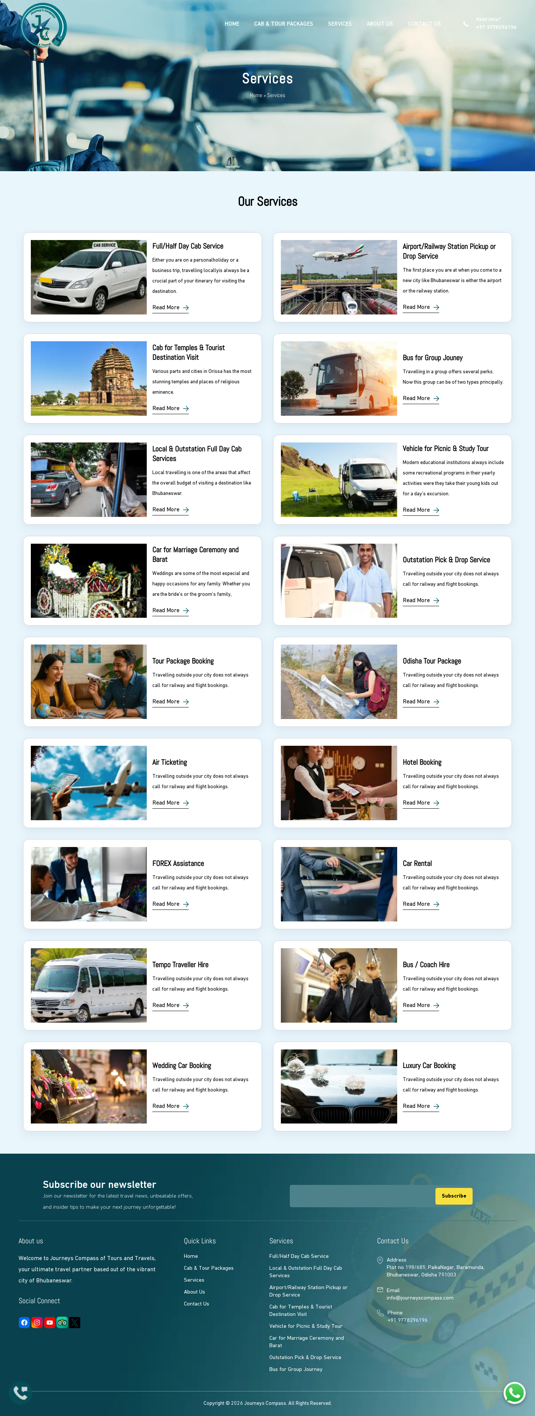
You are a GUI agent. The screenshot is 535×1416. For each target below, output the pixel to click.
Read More (165, 308)
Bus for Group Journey (295, 1369)
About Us (380, 24)
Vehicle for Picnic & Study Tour (306, 1326)
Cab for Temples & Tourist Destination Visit (300, 1310)
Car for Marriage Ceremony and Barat (306, 1342)
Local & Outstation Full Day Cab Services (305, 1272)
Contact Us (424, 24)
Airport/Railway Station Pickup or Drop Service (308, 1291)
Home (232, 24)
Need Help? (496, 24)
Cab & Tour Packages (283, 24)
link (142, 277)
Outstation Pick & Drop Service (305, 1358)
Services (340, 24)
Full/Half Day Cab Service (299, 1256)
